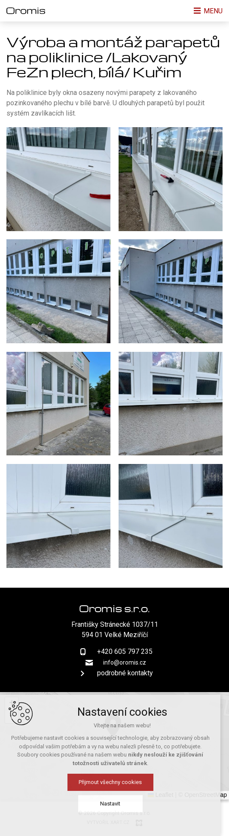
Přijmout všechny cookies (114, 786)
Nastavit (114, 808)
